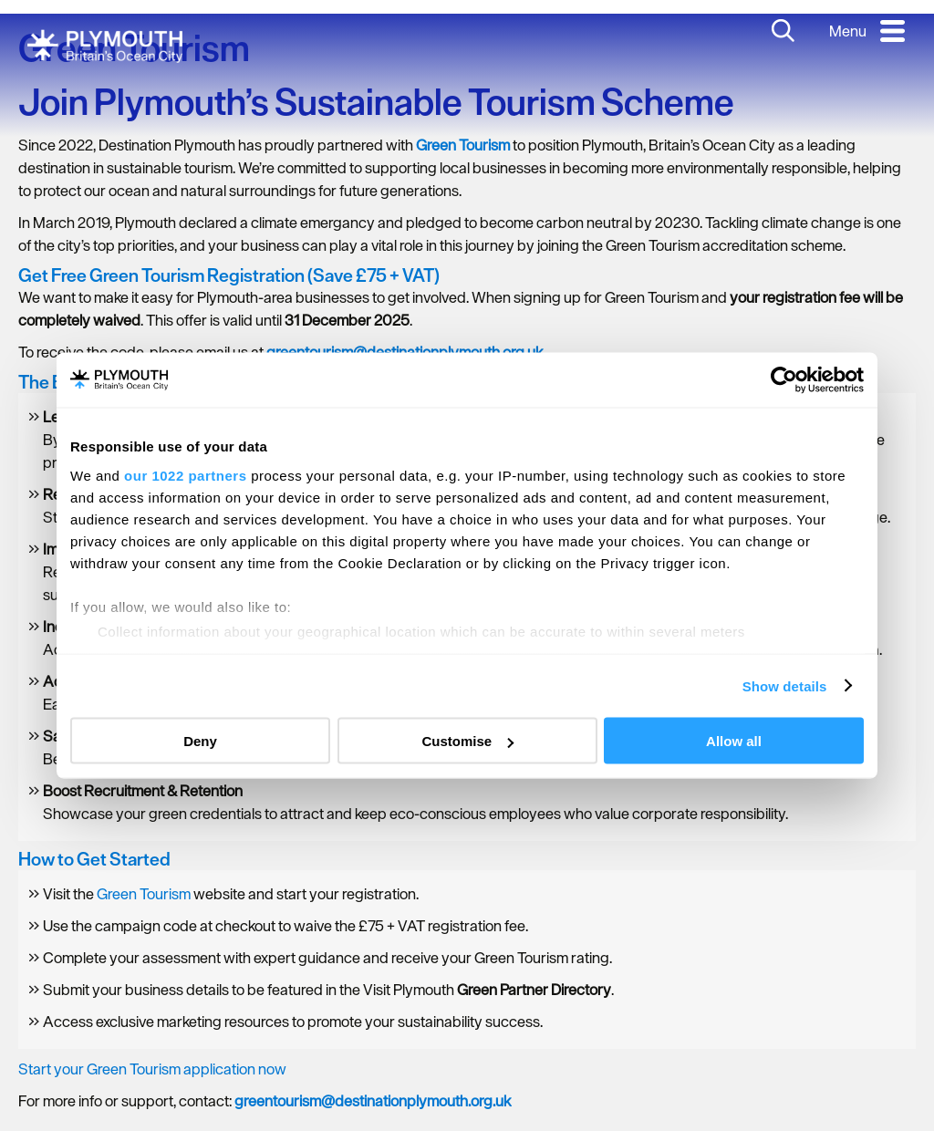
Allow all (734, 741)
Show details (784, 685)
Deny (200, 741)
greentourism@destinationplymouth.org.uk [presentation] (372, 1101)
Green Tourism (144, 894)
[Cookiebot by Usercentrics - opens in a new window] (784, 380)
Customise (467, 741)
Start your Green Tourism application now (152, 1069)
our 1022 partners (185, 474)
